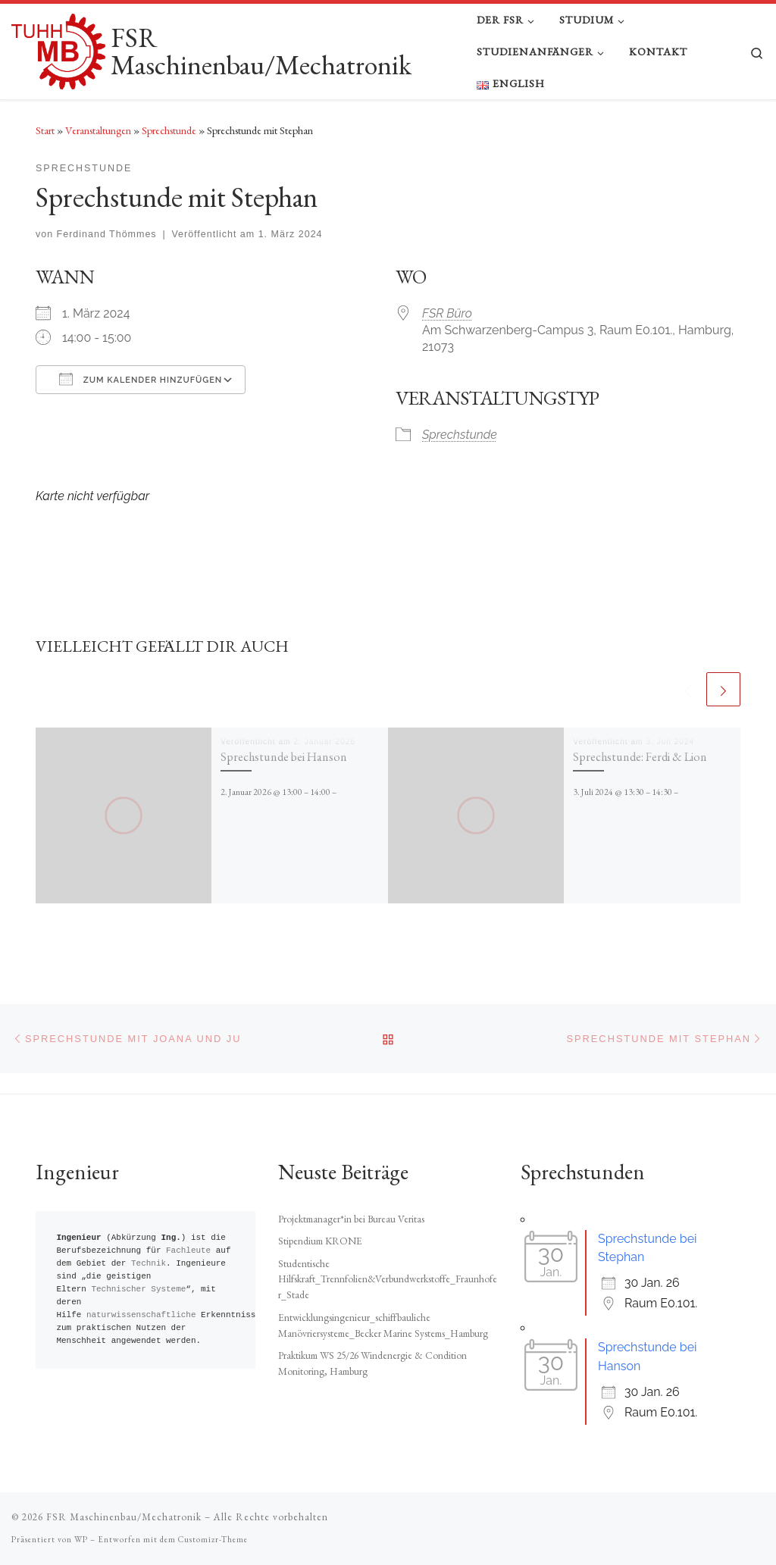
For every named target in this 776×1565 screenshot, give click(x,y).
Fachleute (188, 1251)
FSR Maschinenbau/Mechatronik (124, 1516)
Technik (148, 1263)
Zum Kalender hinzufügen (140, 379)
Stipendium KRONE (320, 1240)
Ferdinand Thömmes (107, 234)
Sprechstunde (169, 130)
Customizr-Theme (213, 1539)
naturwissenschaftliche (141, 1315)
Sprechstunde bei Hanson (284, 757)
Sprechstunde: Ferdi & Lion (640, 757)
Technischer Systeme (138, 1289)
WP (81, 1539)
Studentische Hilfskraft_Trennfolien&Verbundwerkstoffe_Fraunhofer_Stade (387, 1279)
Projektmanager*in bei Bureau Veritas (351, 1218)
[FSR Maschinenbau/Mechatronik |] (58, 47)
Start (45, 130)
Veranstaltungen (98, 130)
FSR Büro (447, 313)
